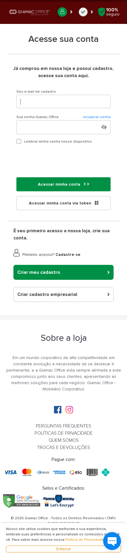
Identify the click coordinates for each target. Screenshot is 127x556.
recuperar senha (97, 117)
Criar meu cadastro (63, 272)
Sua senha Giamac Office (63, 117)
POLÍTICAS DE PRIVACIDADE (64, 433)
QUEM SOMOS (64, 440)
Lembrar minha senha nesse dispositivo (58, 141)
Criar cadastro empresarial (63, 294)
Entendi (63, 549)
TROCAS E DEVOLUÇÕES (63, 447)
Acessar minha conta (63, 184)
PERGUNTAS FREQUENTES (63, 426)
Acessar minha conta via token (63, 203)
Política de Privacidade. (85, 539)
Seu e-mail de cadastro (36, 91)
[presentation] (61, 160)
